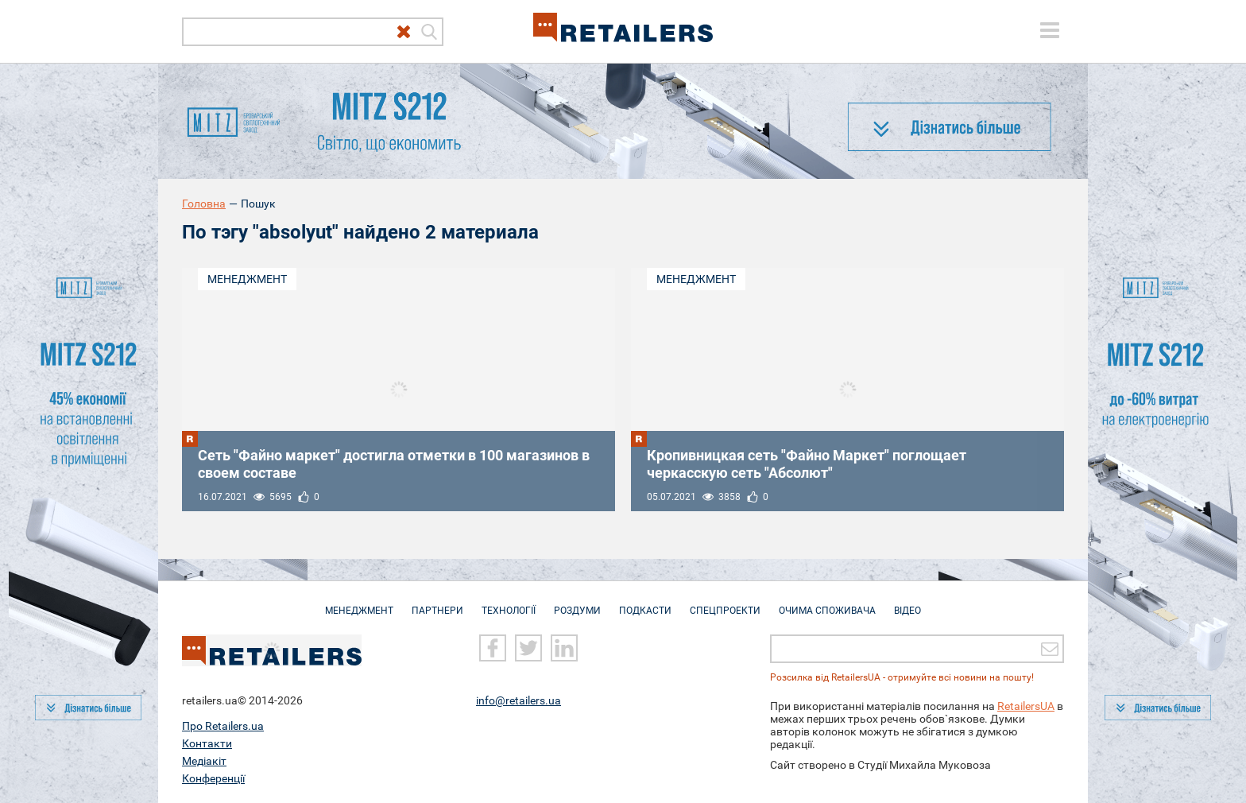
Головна (204, 203)
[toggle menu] (1049, 30)
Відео (907, 602)
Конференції (213, 778)
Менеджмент (247, 279)
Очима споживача (827, 602)
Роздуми (577, 602)
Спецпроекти (725, 602)
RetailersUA (1025, 706)
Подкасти (645, 602)
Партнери (437, 602)
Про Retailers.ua (223, 726)
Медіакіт (204, 761)
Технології (509, 602)
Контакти (207, 743)
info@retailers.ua (518, 700)
